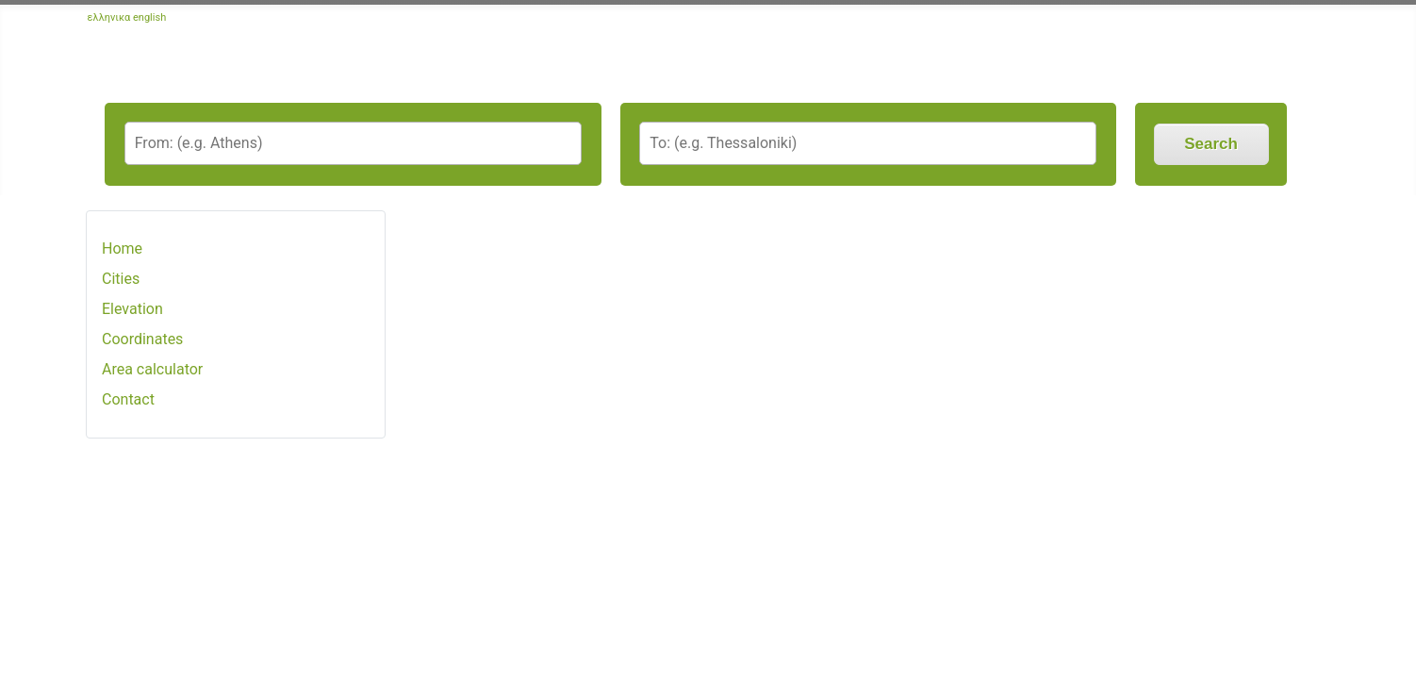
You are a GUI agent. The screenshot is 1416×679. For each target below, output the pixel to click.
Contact (128, 399)
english (149, 17)
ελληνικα (109, 17)
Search (1211, 144)
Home (122, 248)
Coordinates (142, 339)
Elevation (132, 309)
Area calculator (152, 369)
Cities (121, 279)
